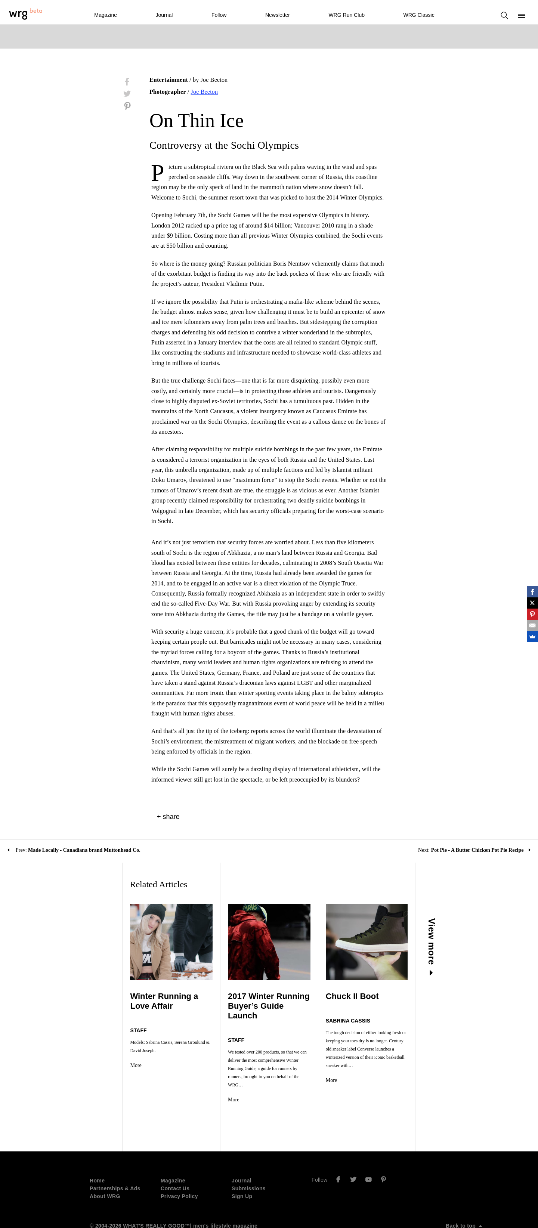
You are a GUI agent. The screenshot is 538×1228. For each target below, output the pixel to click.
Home (97, 1154)
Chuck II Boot (365, 996)
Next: (474, 850)
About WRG (105, 1170)
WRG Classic (418, 15)
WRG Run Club (347, 15)
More (97, 1057)
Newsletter (277, 15)
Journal (164, 15)
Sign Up (242, 1170)
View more (470, 947)
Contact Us (175, 1162)
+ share (168, 816)
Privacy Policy (179, 1170)
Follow (218, 15)
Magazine (105, 15)
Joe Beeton (204, 92)
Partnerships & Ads (115, 1162)
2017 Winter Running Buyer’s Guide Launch (259, 1001)
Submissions (249, 1162)
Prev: (73, 850)
